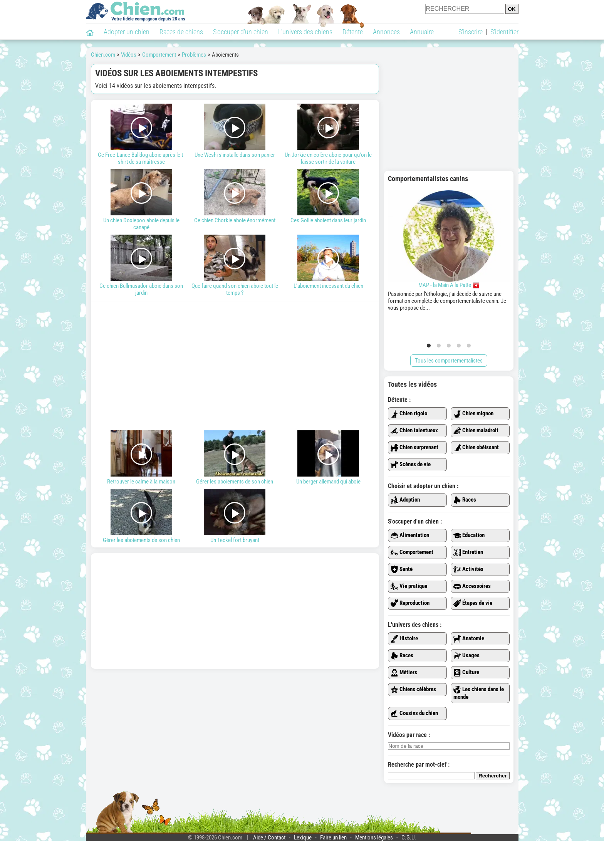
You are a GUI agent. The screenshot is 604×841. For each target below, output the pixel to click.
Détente (352, 32)
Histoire (404, 639)
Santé (402, 569)
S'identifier (504, 32)
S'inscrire (470, 32)
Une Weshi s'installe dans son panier (235, 131)
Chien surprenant (414, 448)
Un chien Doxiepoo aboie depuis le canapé (141, 200)
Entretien (468, 552)
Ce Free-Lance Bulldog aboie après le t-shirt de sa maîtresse (141, 134)
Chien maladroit (475, 431)
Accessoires (472, 586)
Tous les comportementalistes (449, 360)
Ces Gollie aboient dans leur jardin (328, 196)
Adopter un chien (126, 32)
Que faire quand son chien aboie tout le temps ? (235, 265)
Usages (466, 656)
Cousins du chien (414, 713)
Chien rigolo (409, 414)
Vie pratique (409, 586)
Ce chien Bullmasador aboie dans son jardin (141, 265)
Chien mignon (473, 414)
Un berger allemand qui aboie (328, 457)
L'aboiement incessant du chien (328, 262)
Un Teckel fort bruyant (235, 516)
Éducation (469, 535)
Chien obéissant (476, 448)
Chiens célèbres (413, 689)
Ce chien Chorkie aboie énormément (235, 196)
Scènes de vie (411, 464)
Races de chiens (181, 32)
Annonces (386, 32)
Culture (466, 672)
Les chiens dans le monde (478, 693)
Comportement (412, 552)
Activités (468, 569)
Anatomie (468, 639)
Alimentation (410, 535)
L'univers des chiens (305, 32)
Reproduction (410, 603)
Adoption (405, 500)
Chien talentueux (414, 431)
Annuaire (422, 32)
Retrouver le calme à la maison (141, 457)
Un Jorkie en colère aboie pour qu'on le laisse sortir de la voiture (328, 134)
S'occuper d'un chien (240, 32)
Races (464, 500)
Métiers (404, 672)
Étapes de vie (472, 603)
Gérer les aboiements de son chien (235, 457)
